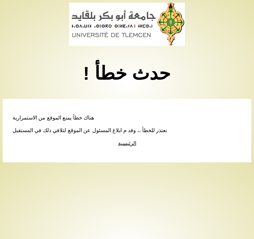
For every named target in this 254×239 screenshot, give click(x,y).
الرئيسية (127, 143)
